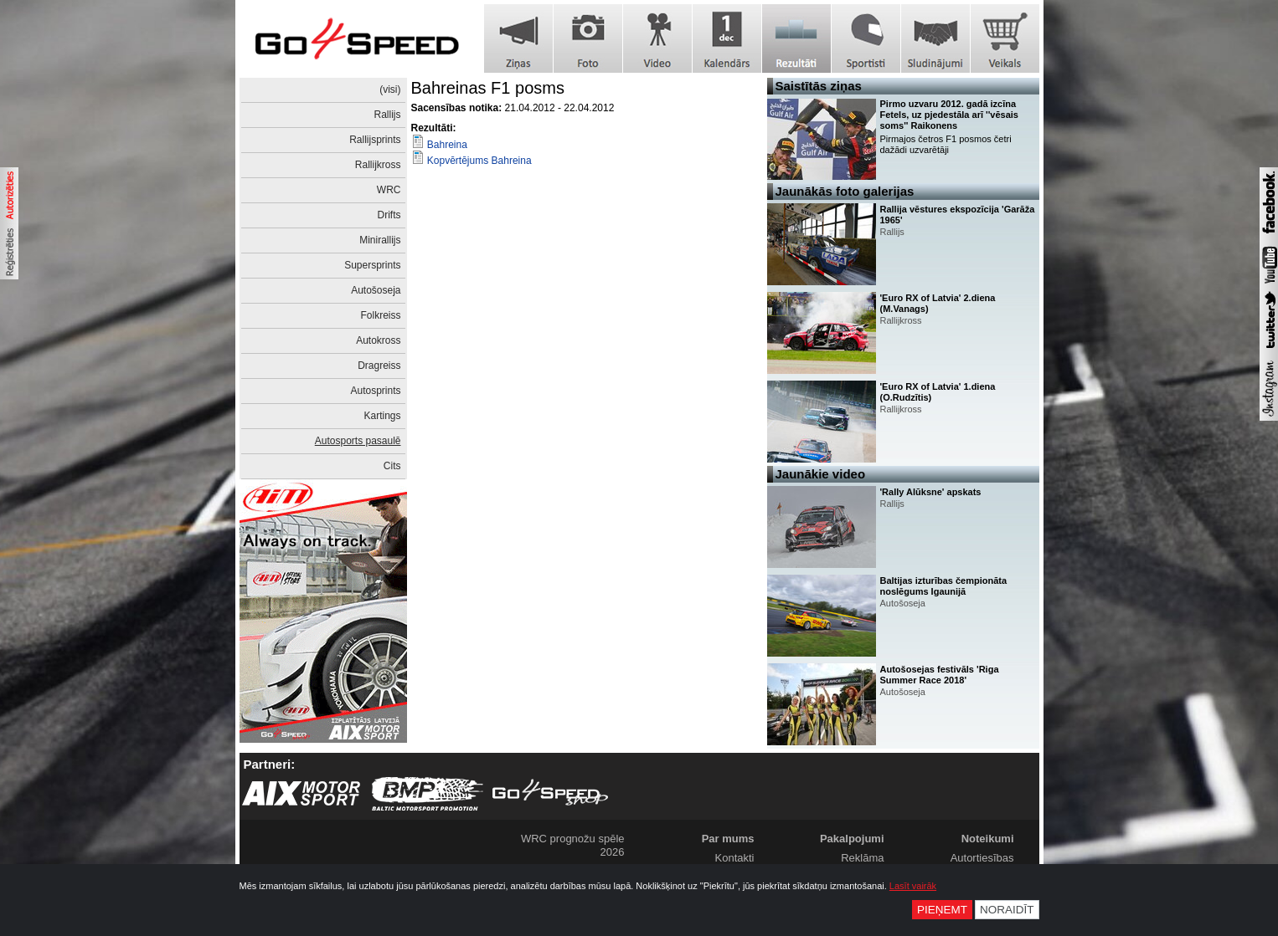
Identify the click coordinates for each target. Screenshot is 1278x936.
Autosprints (375, 390)
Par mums (728, 838)
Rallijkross (378, 165)
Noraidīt (1007, 909)
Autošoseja (375, 290)
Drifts (389, 215)
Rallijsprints (374, 140)
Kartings (381, 416)
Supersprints (372, 265)
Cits (392, 466)
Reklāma (862, 858)
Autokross (378, 340)
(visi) (389, 89)
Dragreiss (379, 365)
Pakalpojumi (852, 838)
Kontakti (735, 858)
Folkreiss (380, 315)
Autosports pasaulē (358, 441)
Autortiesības (982, 858)
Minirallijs (379, 240)
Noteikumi (987, 838)
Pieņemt (942, 909)
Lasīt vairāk (912, 886)
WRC (389, 190)
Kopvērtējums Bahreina (479, 160)
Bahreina (447, 145)
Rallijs (387, 114)
